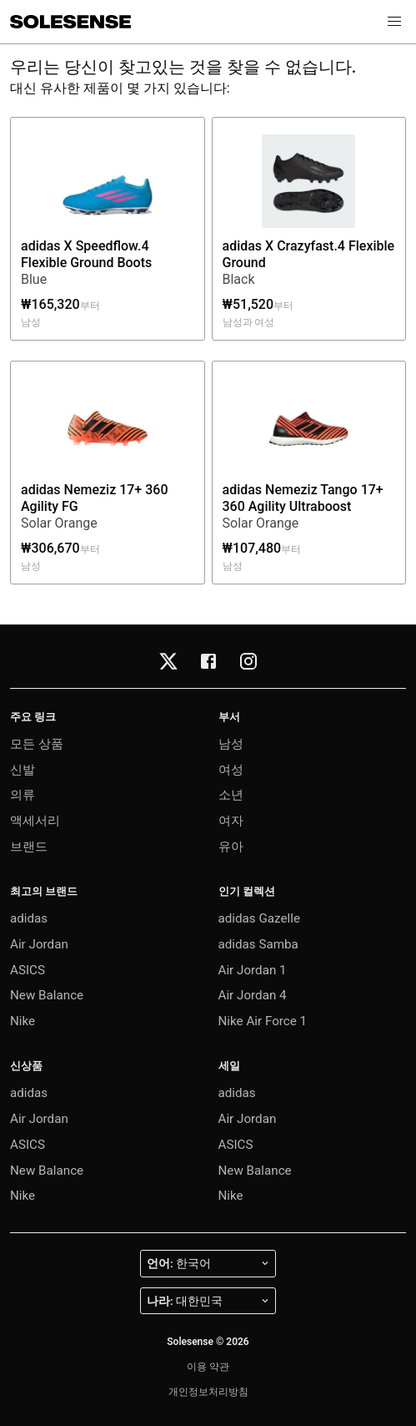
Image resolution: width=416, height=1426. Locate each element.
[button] (394, 21)
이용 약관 (208, 1367)
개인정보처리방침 (208, 1392)
